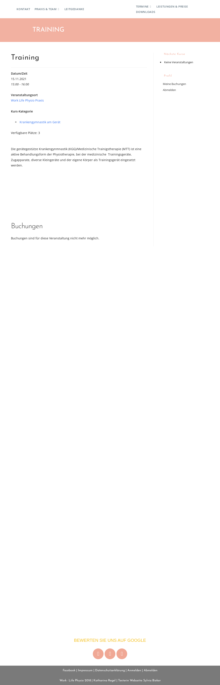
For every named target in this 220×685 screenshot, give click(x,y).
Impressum (85, 670)
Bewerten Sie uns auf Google (110, 640)
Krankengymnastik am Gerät (40, 122)
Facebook (69, 670)
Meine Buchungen (174, 84)
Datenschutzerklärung (110, 670)
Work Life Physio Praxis (27, 100)
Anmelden (134, 670)
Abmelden (169, 90)
